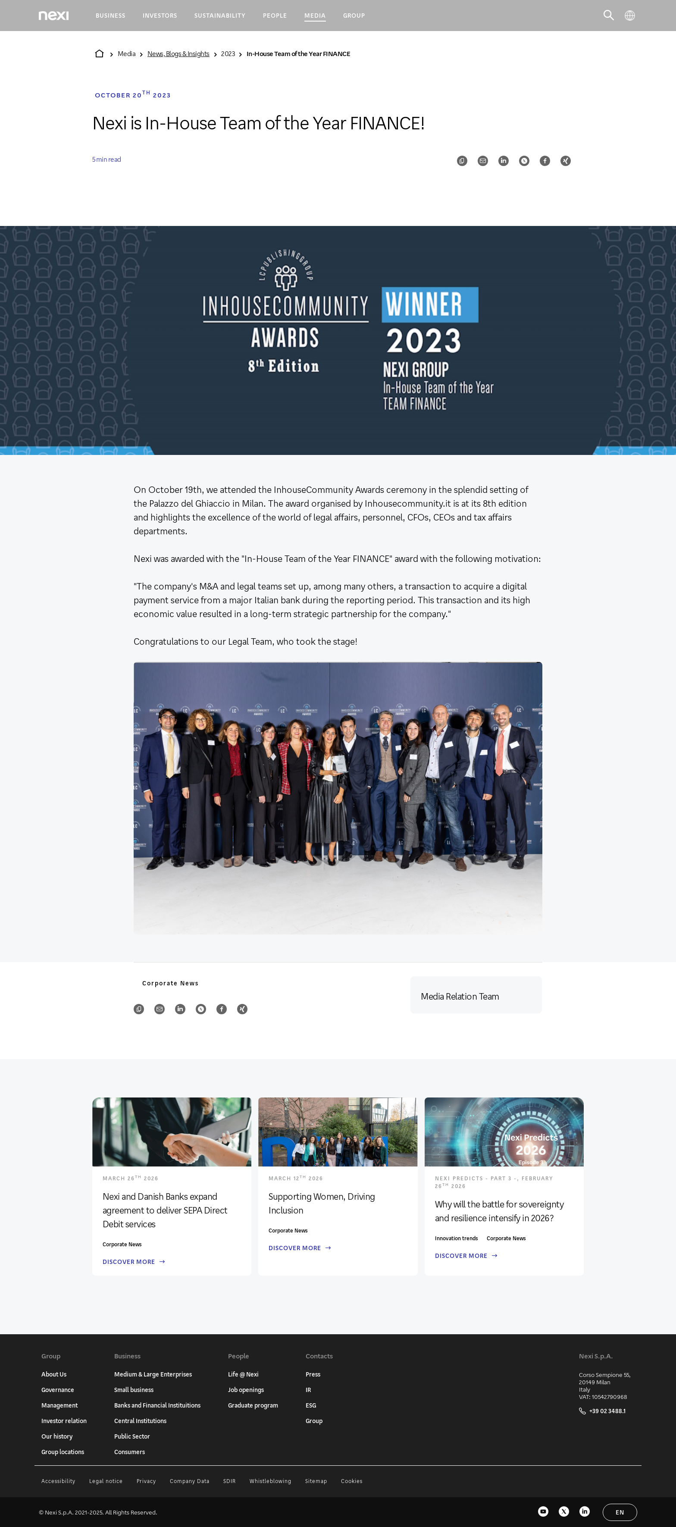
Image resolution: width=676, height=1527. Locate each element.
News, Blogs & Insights (178, 53)
